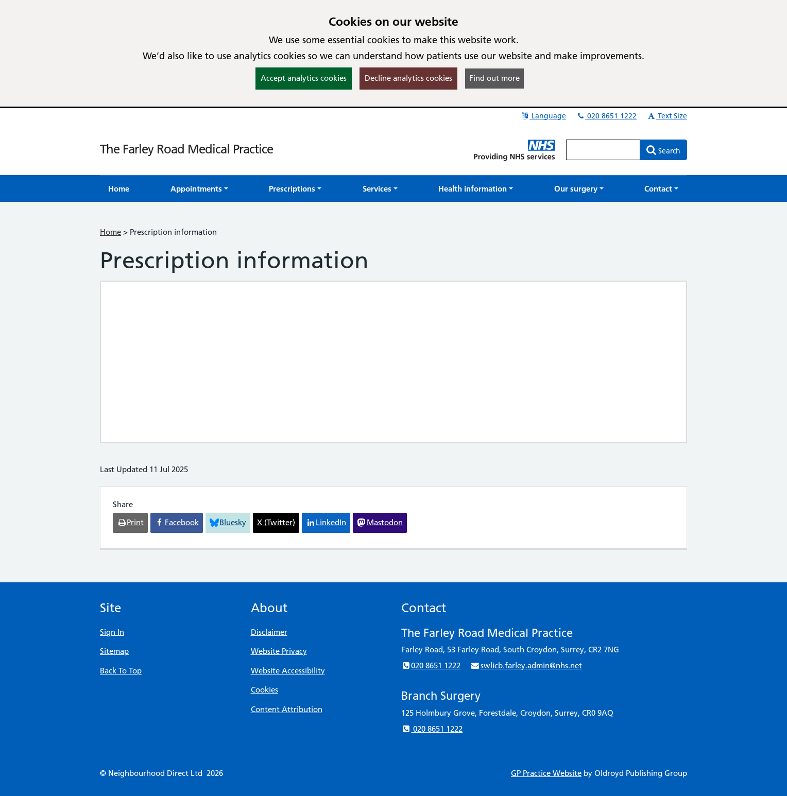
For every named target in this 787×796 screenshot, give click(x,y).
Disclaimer (269, 632)
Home (110, 232)
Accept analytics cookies (304, 78)
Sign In (112, 632)
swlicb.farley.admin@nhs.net (525, 665)
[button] (199, 189)
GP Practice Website (546, 773)
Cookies (264, 690)
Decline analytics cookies (408, 78)
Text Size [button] (666, 115)
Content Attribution (286, 709)
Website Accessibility (288, 671)
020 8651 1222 (606, 115)
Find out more (494, 78)
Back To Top (121, 671)
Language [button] (543, 115)
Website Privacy (279, 651)
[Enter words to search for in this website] (603, 150)
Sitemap (114, 651)
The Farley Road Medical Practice (186, 149)
